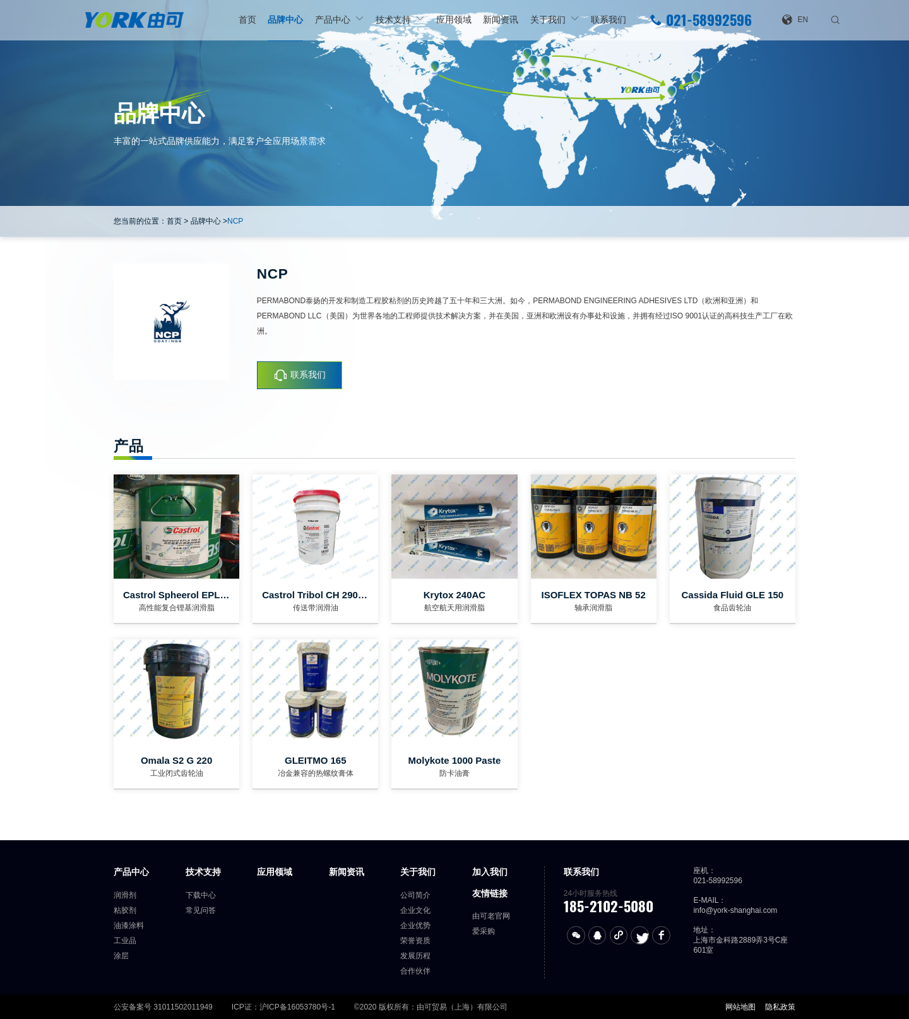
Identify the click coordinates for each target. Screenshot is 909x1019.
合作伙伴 (415, 971)
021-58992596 (701, 20)
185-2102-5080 (608, 906)
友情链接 (490, 893)
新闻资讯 (500, 20)
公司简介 (415, 895)
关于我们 (548, 20)
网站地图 (740, 1007)
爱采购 (483, 931)
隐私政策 (780, 1007)
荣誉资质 (415, 940)
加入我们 (490, 872)
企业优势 (415, 925)
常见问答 (201, 910)
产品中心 (332, 20)
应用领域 (454, 20)
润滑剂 (125, 895)
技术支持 (393, 20)
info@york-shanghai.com (735, 910)
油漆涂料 (129, 925)
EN (794, 19)
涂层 (121, 955)
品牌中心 (285, 20)
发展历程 (415, 955)
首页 (247, 20)
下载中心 (201, 895)
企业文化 (415, 910)
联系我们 (608, 20)
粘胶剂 (125, 910)
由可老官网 (491, 916)
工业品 (125, 940)
